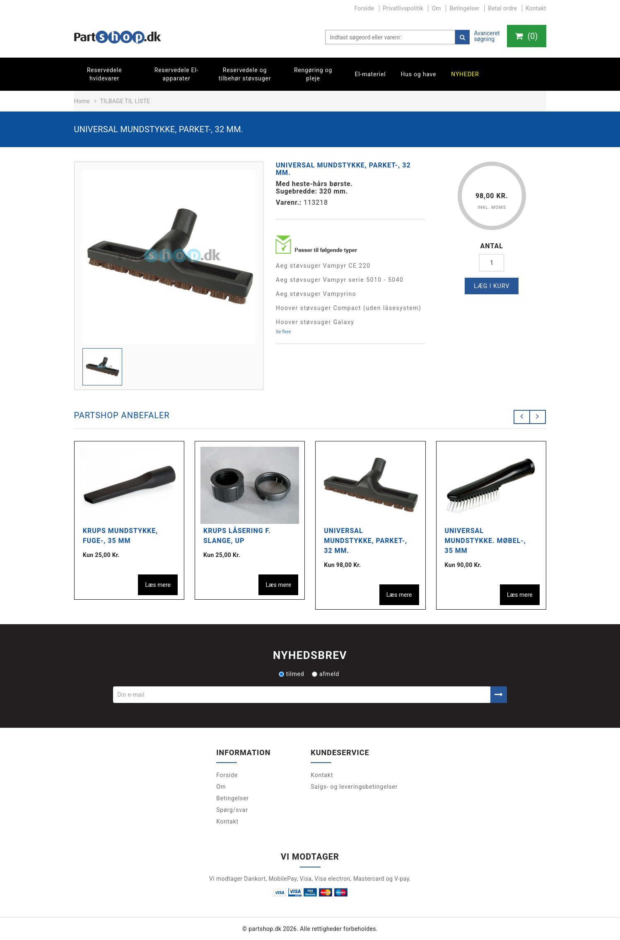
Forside (364, 8)
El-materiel (370, 74)
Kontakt (536, 8)
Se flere (283, 331)
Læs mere (158, 584)
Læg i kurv (491, 286)
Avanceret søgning (486, 36)
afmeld (325, 674)
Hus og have (418, 74)
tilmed (291, 674)
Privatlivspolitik (403, 8)
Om (436, 8)
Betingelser (464, 8)
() (526, 36)
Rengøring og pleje (313, 74)
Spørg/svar (232, 810)
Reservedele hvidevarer (104, 74)
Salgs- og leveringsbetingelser (354, 786)
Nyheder (465, 74)
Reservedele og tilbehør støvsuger (245, 74)
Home (82, 101)
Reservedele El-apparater (176, 74)
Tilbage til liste (125, 101)
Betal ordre (502, 8)
